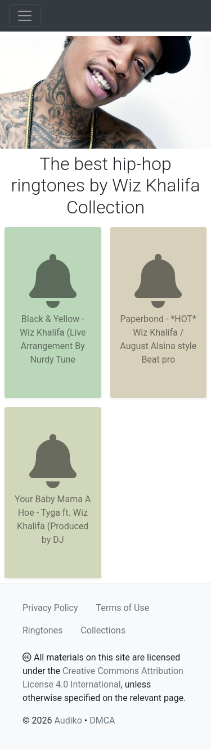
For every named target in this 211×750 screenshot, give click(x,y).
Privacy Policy (50, 607)
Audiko (68, 720)
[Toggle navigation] (25, 16)
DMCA (102, 720)
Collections (102, 630)
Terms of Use (123, 607)
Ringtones (42, 630)
